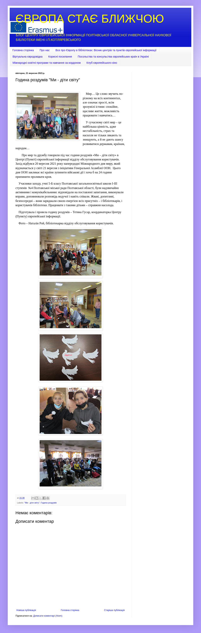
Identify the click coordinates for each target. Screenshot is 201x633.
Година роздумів (49, 503)
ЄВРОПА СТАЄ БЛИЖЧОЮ (89, 18)
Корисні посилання (60, 56)
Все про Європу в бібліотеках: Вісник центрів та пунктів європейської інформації (106, 50)
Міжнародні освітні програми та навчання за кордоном (47, 62)
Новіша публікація (26, 610)
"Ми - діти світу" (32, 503)
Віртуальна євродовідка (28, 56)
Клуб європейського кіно (101, 62)
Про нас (45, 50)
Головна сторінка (23, 50)
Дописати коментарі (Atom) (47, 615)
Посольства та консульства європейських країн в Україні (113, 56)
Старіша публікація (114, 610)
